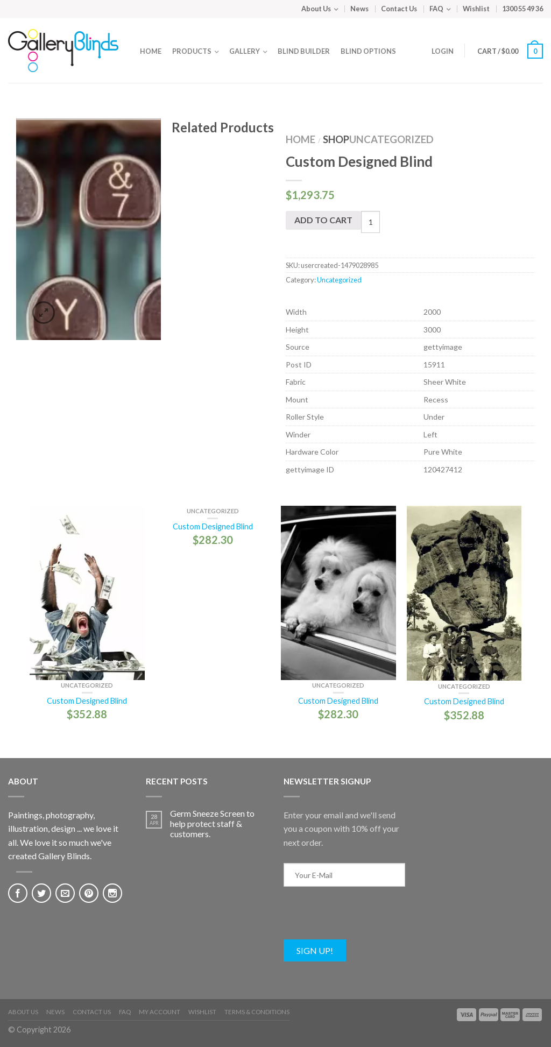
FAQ (436, 8)
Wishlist (476, 8)
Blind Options (368, 51)
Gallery (244, 51)
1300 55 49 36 (522, 8)
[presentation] (365, 918)
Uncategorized (391, 139)
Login (443, 51)
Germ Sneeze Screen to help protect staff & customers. (212, 823)
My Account (159, 1011)
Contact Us (399, 8)
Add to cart (323, 220)
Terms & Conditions (256, 1011)
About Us (316, 8)
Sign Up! (314, 950)
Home (150, 51)
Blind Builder (304, 51)
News (359, 8)
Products (191, 51)
